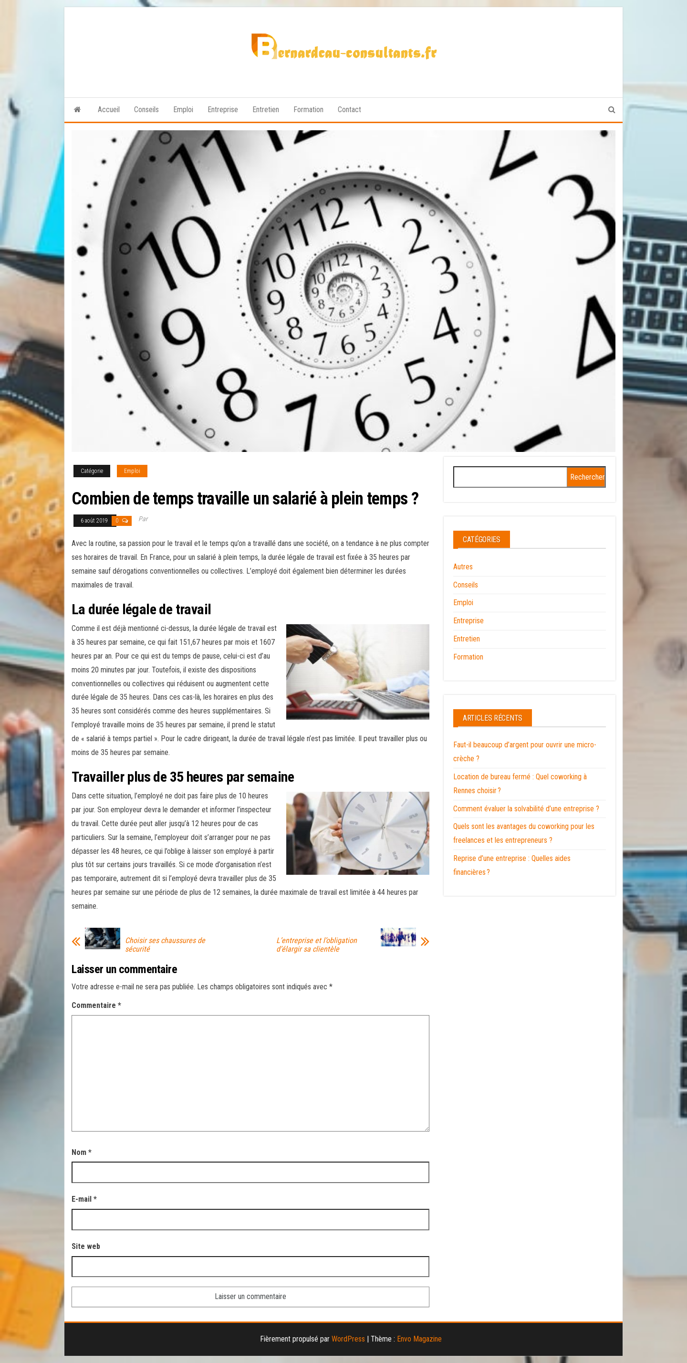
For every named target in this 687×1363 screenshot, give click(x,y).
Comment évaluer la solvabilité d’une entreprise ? (526, 808)
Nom (82, 1152)
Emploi (183, 109)
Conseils (146, 109)
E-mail (84, 1199)
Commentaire (96, 1005)
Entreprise (223, 109)
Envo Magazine (419, 1338)
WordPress (348, 1338)
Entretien (265, 109)
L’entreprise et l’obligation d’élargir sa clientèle (316, 945)
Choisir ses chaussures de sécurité (165, 945)
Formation (308, 109)
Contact (349, 109)
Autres (463, 566)
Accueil (109, 109)
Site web (86, 1246)
